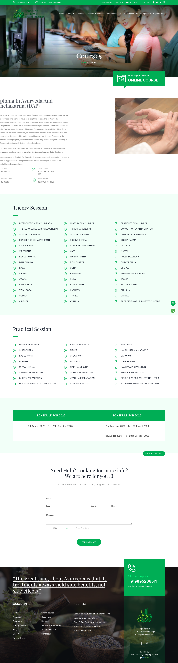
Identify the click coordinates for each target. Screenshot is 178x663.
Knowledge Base (143, 13)
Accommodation (114, 13)
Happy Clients (19, 625)
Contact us (46, 634)
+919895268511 (21, 2)
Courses (80, 13)
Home (61, 13)
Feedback (119, 2)
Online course (48, 612)
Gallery (128, 2)
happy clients (159, 13)
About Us (70, 13)
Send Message (89, 542)
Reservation (129, 13)
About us (17, 617)
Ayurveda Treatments (95, 13)
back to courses (154, 452)
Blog (135, 2)
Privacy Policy (19, 638)
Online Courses (106, 2)
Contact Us (144, 2)
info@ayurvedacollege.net (48, 2)
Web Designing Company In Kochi (144, 656)
